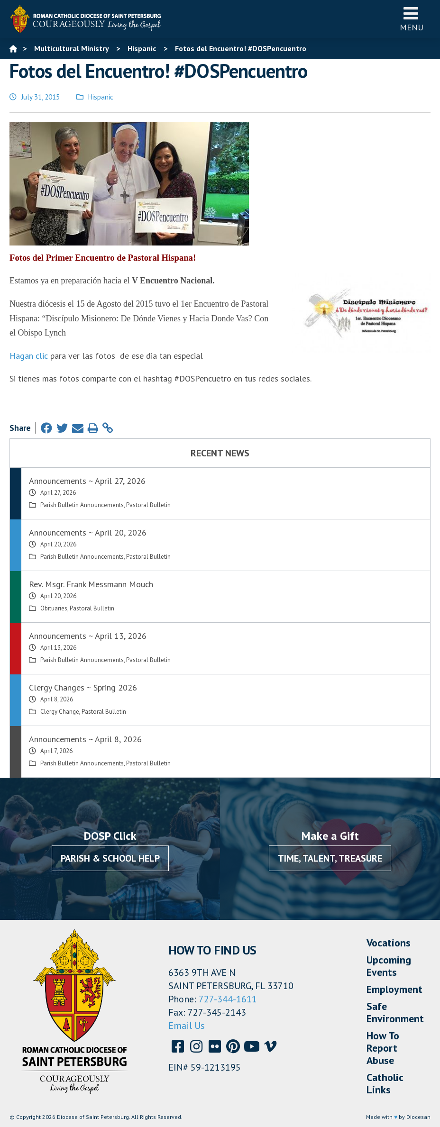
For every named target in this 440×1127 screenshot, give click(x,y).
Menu (411, 19)
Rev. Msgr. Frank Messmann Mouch (91, 584)
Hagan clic (28, 355)
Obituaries (53, 608)
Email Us (186, 1025)
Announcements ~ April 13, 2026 (88, 635)
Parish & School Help (110, 858)
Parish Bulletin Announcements (82, 505)
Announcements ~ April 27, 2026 (87, 480)
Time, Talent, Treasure (330, 858)
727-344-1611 (228, 999)
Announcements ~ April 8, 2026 (85, 739)
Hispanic (100, 96)
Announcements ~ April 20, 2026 (88, 532)
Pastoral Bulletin (148, 505)
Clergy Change (59, 712)
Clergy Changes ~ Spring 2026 (83, 687)
